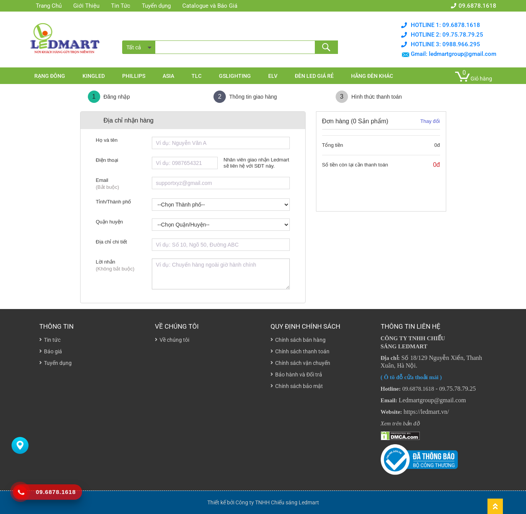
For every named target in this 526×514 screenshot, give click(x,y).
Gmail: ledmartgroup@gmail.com (453, 53)
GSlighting (235, 76)
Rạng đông (49, 76)
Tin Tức (120, 5)
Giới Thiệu (86, 5)
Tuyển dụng (156, 5)
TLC (197, 76)
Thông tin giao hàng (245, 97)
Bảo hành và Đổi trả (298, 374)
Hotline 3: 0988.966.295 (445, 44)
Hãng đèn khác (372, 76)
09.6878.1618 (477, 5)
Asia (168, 76)
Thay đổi (430, 121)
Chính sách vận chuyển (302, 363)
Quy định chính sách (305, 326)
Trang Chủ (49, 5)
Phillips (133, 76)
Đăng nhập (109, 97)
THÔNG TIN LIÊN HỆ (410, 326)
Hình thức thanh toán (369, 97)
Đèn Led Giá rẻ (314, 76)
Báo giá (53, 351)
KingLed (93, 76)
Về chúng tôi (177, 326)
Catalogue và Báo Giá (209, 5)
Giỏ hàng (481, 79)
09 (442, 389)
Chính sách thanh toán (302, 351)
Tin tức (52, 340)
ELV (272, 76)
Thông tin (56, 326)
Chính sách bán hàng (300, 340)
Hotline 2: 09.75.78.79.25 (447, 34)
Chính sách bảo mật (299, 386)
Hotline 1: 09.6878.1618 (445, 25)
